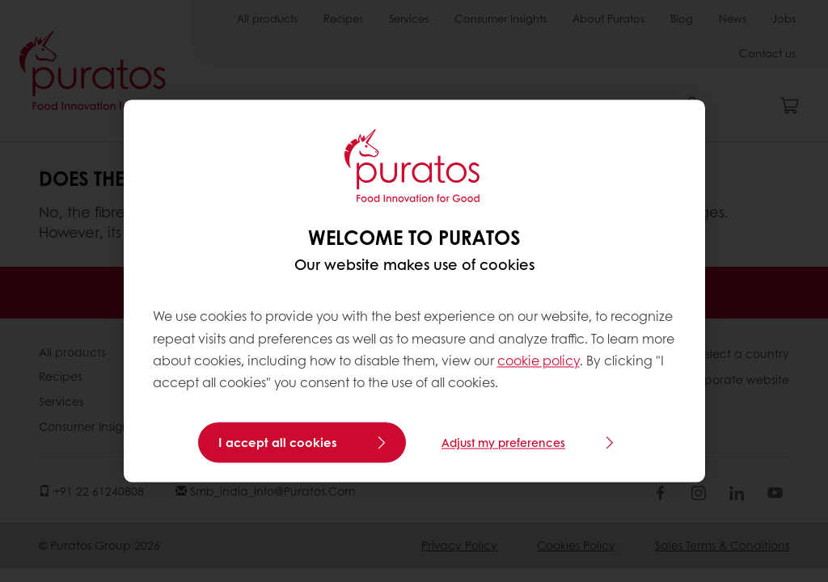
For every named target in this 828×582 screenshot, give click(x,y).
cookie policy (538, 360)
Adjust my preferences (503, 443)
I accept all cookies (277, 443)
